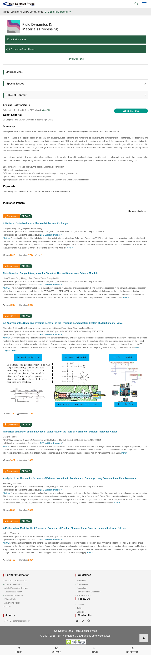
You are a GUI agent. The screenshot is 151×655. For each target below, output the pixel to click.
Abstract (6, 238)
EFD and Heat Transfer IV (58, 11)
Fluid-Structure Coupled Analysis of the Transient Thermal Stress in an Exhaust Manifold (50, 273)
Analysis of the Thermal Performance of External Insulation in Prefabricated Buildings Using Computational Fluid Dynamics (69, 478)
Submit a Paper (16, 39)
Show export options (138, 211)
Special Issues (15, 83)
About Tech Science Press (16, 581)
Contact (8, 606)
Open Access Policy (13, 584)
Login (94, 649)
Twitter (80, 608)
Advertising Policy (12, 603)
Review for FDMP (76, 59)
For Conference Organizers (88, 592)
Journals (15, 11)
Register (132, 649)
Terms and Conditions (14, 595)
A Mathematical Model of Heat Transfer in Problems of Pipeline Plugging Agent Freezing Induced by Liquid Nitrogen (65, 528)
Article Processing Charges (16, 588)
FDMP (24, 11)
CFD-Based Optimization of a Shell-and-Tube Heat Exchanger (36, 223)
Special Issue (36, 11)
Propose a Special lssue (20, 49)
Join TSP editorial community (17, 621)
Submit (57, 649)
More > (70, 248)
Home (6, 11)
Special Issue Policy (13, 592)
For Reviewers (83, 584)
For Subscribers (84, 595)
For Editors (81, 581)
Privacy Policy (11, 599)
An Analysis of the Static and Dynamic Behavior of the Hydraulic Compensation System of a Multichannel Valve (63, 323)
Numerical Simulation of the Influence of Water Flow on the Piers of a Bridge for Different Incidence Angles (60, 431)
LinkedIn (80, 604)
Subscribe (81, 612)
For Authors (82, 588)
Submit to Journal (131, 111)
